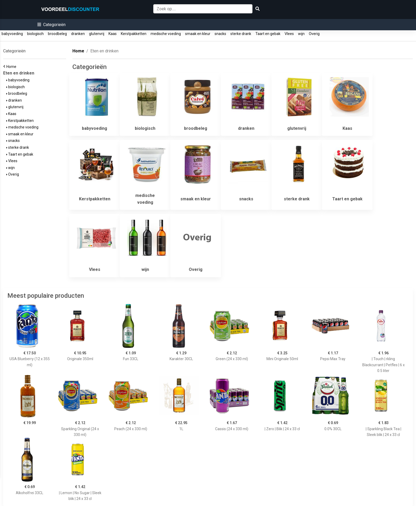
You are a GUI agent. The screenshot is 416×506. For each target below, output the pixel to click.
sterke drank (241, 34)
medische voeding (165, 34)
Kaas (112, 34)
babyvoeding (12, 34)
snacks (220, 34)
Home (12, 67)
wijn (301, 34)
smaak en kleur (198, 34)
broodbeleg (57, 34)
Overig (314, 34)
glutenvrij (96, 34)
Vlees (289, 34)
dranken (78, 34)
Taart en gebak (268, 34)
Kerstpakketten (133, 34)
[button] (51, 24)
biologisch (35, 34)
